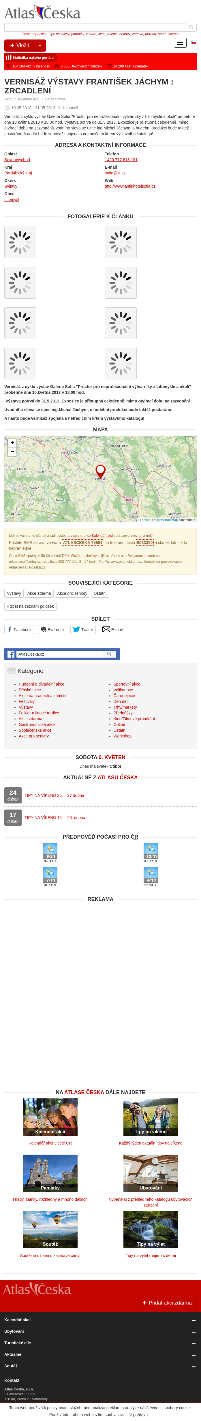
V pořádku (138, 1415)
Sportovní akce (127, 684)
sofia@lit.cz (115, 173)
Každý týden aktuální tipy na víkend (151, 1143)
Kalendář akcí (28, 99)
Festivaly (27, 701)
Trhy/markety (125, 707)
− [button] (12, 452)
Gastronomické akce (37, 724)
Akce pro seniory (72, 593)
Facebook (19, 629)
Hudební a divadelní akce (41, 684)
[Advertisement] (100, 945)
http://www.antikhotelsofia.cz (130, 186)
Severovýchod (17, 159)
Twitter (83, 629)
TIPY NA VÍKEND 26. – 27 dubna (54, 795)
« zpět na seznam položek (30, 606)
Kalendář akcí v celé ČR (50, 1143)
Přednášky (123, 713)
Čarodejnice (124, 695)
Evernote (52, 629)
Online (119, 724)
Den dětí (121, 701)
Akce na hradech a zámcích (44, 695)
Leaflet (145, 520)
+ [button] (12, 443)
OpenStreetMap (166, 520)
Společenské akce (35, 730)
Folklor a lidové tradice (39, 713)
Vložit (27, 45)
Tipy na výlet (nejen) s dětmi (150, 1255)
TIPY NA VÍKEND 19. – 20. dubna (55, 817)
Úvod (8, 99)
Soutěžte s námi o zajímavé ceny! (50, 1255)
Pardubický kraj (18, 173)
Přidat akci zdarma (167, 1303)
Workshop (123, 736)
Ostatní (100, 593)
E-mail (112, 629)
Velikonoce (123, 690)
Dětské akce (30, 690)
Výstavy (14, 593)
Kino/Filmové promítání (134, 718)
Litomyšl (11, 199)
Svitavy (10, 186)
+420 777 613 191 (121, 159)
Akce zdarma (39, 593)
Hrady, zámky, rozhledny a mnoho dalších (50, 1199)
